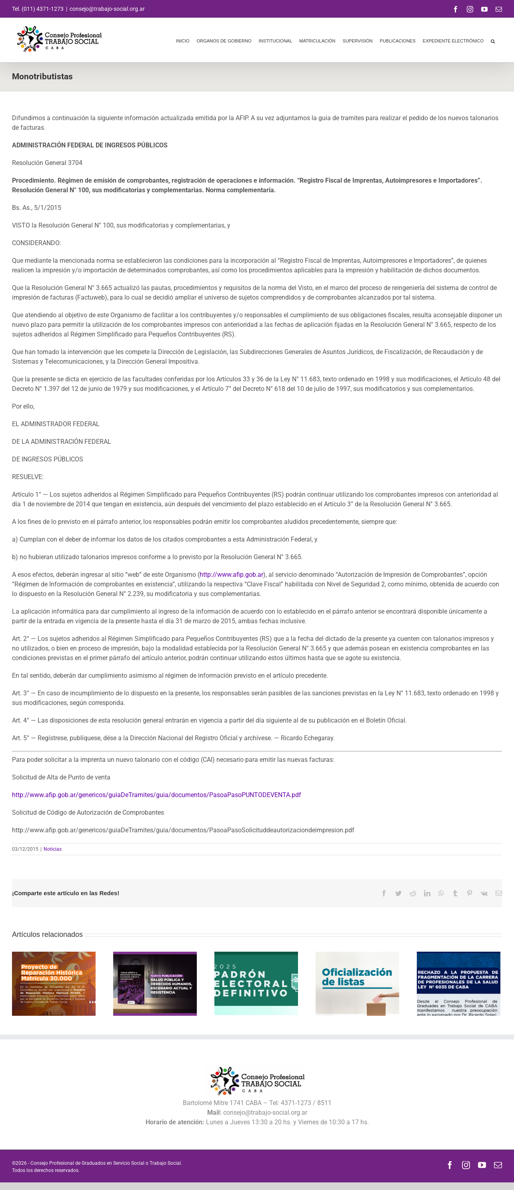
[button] (493, 40)
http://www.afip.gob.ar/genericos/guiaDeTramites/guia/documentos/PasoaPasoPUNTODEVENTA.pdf (156, 795)
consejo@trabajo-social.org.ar (107, 9)
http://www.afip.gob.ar (231, 574)
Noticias (53, 849)
